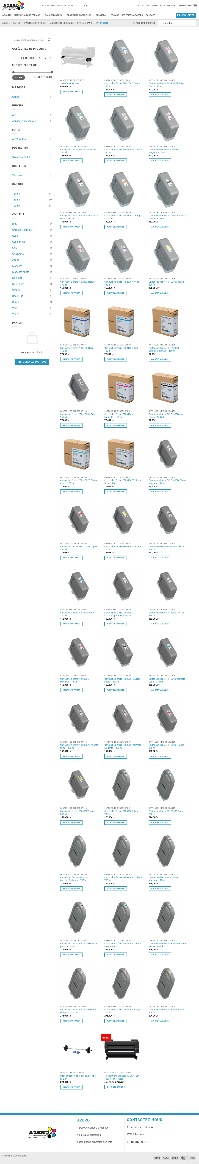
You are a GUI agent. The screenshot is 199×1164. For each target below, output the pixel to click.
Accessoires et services (62, 23)
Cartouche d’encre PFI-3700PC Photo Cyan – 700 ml (122, 945)
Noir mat (17, 277)
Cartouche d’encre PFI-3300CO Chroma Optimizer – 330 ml (119, 614)
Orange (16, 290)
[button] (188, 5)
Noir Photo (18, 284)
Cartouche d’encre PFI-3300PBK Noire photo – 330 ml (122, 680)
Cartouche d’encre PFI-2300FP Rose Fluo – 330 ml (166, 85)
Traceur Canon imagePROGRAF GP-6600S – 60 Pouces (121, 1077)
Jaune (15, 259)
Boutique (17, 23)
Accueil (6, 15)
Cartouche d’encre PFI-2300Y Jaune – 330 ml (167, 283)
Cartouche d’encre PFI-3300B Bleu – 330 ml (166, 548)
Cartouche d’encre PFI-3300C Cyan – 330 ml (78, 614)
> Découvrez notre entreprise (92, 1127)
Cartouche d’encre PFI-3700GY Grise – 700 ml (123, 879)
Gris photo (18, 253)
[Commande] (177, 23)
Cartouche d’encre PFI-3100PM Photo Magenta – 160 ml (167, 481)
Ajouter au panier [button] (71, 92)
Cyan (15, 235)
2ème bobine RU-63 (69, 83)
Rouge (15, 302)
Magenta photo (20, 271)
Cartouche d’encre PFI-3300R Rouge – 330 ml (167, 746)
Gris (14, 247)
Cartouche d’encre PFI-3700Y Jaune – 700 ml (167, 1011)
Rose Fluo (17, 295)
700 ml (16, 205)
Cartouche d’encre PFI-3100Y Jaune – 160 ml (122, 548)
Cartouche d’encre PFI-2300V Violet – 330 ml (122, 283)
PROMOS (115, 15)
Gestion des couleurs (80, 15)
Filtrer (18, 77)
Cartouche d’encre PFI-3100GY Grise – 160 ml (79, 415)
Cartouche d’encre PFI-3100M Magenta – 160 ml (118, 415)
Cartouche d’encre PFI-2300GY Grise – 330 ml (123, 151)
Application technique (24, 121)
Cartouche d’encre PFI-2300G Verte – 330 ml (78, 151)
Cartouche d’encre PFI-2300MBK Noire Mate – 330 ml (79, 217)
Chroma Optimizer (22, 229)
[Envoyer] (85, 5)
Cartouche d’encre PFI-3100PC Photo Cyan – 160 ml (78, 481)
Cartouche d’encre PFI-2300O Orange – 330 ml (122, 217)
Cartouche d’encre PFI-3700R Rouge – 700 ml (123, 1011)
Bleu (14, 223)
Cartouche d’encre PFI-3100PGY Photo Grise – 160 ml (123, 481)
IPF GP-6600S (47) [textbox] (31, 58)
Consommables (54, 15)
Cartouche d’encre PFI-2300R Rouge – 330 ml (78, 283)
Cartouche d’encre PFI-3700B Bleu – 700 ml (122, 812)
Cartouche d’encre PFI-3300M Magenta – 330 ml (74, 680)
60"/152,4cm (19, 139)
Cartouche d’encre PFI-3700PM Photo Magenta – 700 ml (78, 1011)
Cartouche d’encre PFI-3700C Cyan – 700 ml (167, 812)
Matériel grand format (28, 15)
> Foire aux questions (89, 1134)
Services (102, 15)
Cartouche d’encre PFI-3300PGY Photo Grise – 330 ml (79, 746)
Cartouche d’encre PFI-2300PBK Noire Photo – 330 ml (167, 217)
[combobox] (32, 58)
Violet (15, 314)
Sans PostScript (21, 157)
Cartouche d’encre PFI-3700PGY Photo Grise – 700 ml (168, 945)
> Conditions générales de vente (94, 1141)
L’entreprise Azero (132, 15)
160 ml (16, 193)
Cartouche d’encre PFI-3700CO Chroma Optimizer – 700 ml (75, 879)
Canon (15, 96)
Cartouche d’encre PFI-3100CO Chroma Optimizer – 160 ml (164, 349)
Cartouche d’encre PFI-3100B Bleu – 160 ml (77, 349)
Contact (150, 15)
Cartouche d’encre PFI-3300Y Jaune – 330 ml (78, 812)
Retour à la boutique (32, 361)
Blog (141, 5)
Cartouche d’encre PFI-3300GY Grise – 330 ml (167, 614)
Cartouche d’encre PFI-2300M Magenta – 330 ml (163, 151)
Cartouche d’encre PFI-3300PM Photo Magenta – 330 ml (122, 746)
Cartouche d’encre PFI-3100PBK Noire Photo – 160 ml (167, 415)
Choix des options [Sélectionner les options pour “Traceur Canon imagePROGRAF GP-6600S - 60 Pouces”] (116, 1087)
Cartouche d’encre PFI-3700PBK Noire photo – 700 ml (78, 945)
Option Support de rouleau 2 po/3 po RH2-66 (78, 1077)
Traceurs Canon (85, 23)
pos (14, 115)
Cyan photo (18, 241)
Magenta (17, 266)
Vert (14, 308)
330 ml (16, 199)
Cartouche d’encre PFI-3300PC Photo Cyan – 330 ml (167, 680)
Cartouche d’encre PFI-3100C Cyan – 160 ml (122, 349)
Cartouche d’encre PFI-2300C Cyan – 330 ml (122, 85)
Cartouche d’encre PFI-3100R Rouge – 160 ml (78, 548)
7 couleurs (18, 175)
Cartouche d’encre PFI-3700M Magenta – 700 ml (163, 879)
